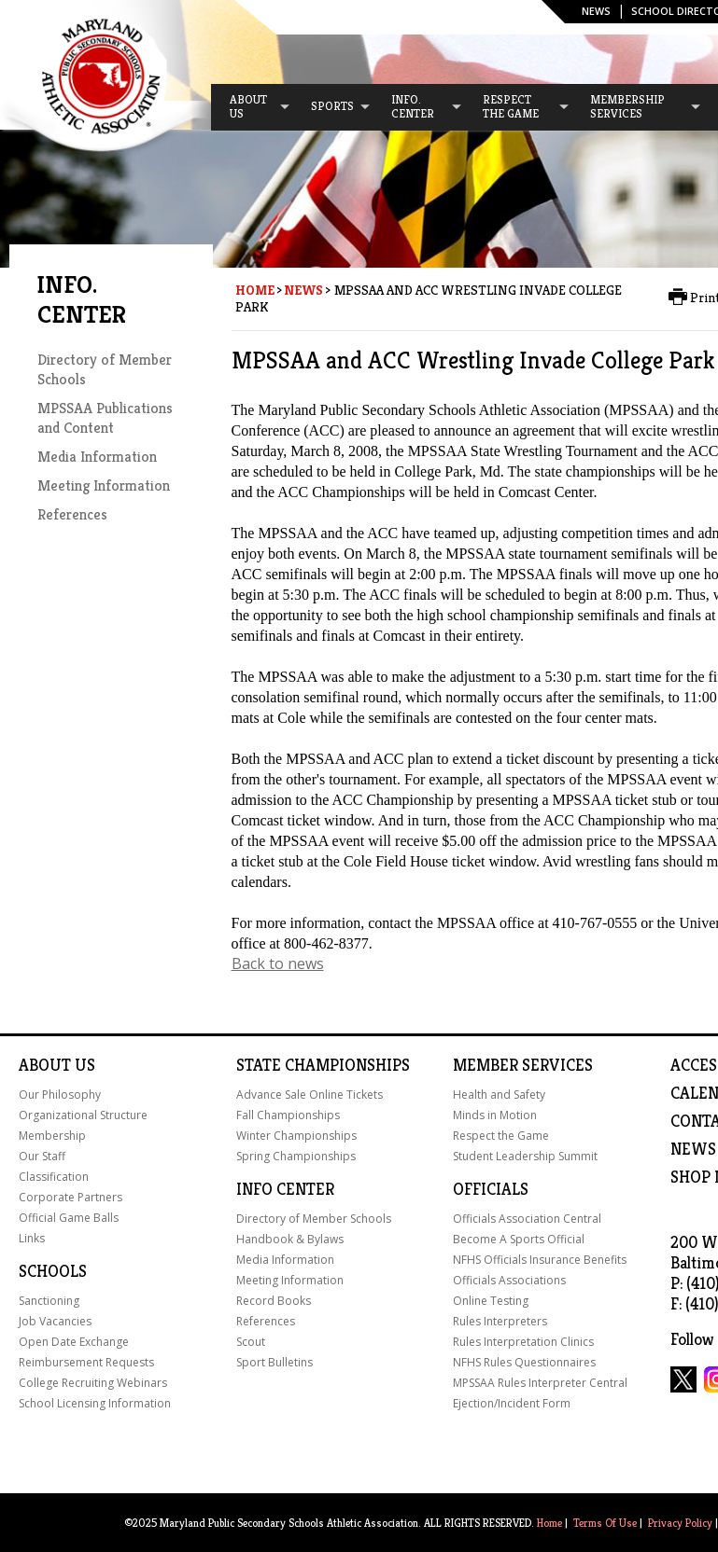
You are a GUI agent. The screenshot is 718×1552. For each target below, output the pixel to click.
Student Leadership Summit (525, 1156)
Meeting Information (103, 485)
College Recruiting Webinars (93, 1383)
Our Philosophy (60, 1094)
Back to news (278, 963)
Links (32, 1238)
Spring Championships (296, 1156)
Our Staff (42, 1156)
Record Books (273, 1301)
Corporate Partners (70, 1197)
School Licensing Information (95, 1403)
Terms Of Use (605, 1523)
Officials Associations (509, 1280)
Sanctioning (49, 1301)
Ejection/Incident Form (511, 1403)
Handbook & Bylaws (290, 1239)
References (72, 514)
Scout (250, 1342)
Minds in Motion (495, 1115)
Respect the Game (501, 1135)
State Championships (323, 1065)
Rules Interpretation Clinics (523, 1342)
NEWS (693, 1149)
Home (255, 290)
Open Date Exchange (74, 1342)
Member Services (523, 1065)
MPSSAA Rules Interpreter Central (540, 1383)
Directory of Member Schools (313, 1218)
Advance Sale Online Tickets (309, 1094)
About (45, 1065)
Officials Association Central (527, 1218)
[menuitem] (251, 107)
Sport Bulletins (274, 1362)
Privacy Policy (680, 1523)
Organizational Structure (83, 1115)
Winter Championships (296, 1135)
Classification (54, 1177)
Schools (53, 1271)
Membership (52, 1135)
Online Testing (490, 1301)
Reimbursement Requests (86, 1362)
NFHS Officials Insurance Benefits (539, 1260)
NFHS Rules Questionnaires (524, 1362)
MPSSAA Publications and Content (105, 417)
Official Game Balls (69, 1218)
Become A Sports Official (518, 1239)
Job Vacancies (55, 1321)
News (596, 11)
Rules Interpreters (500, 1321)
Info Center (285, 1189)
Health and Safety (499, 1094)
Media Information (97, 456)
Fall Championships (288, 1115)
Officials (490, 1189)
